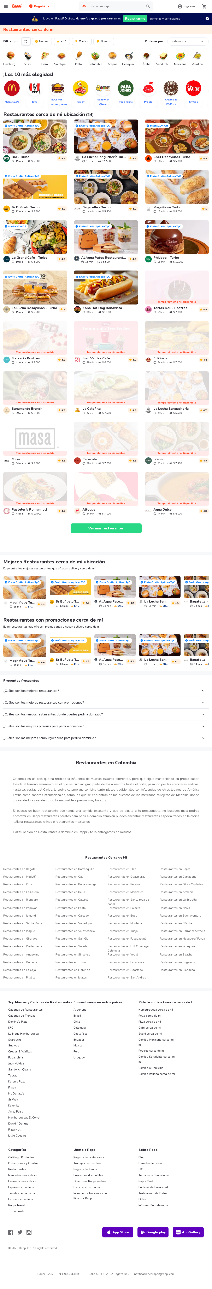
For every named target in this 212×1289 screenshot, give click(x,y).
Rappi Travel (16, 1205)
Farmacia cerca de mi (22, 1181)
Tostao (12, 1076)
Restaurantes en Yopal (123, 955)
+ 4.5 (61, 41)
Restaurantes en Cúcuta (176, 923)
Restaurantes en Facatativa (126, 962)
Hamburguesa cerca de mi (156, 1010)
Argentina (80, 1010)
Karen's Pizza (16, 1082)
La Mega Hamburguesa (23, 1034)
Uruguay (79, 1057)
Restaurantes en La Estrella (178, 900)
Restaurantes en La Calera (21, 892)
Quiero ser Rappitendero (89, 1181)
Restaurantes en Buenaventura (180, 916)
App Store (117, 1232)
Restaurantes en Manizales (125, 892)
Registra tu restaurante (88, 1157)
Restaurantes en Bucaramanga (75, 884)
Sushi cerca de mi (150, 1034)
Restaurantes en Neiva (175, 908)
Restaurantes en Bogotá (19, 869)
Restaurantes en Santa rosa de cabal (128, 902)
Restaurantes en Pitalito (19, 978)
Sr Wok (13, 1100)
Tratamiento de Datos (153, 1193)
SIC (141, 1169)
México (78, 1045)
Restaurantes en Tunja (123, 931)
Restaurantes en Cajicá (175, 869)
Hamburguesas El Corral (24, 1118)
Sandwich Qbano (19, 1070)
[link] (35, 141)
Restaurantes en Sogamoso (178, 962)
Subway (13, 1045)
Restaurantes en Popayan (20, 908)
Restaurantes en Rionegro (20, 900)
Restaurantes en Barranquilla (74, 869)
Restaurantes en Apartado (125, 970)
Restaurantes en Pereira (124, 884)
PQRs (142, 1199)
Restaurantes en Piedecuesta (22, 946)
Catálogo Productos (21, 1157)
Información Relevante (153, 1205)
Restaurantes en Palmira (124, 908)
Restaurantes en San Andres (127, 978)
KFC (10, 1028)
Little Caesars (17, 1136)
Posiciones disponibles (88, 1175)
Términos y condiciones (164, 19)
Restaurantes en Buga (122, 916)
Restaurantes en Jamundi (19, 916)
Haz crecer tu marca (86, 1187)
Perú (76, 1051)
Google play (153, 1232)
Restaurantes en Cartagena (178, 877)
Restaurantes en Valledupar (74, 923)
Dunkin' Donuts (18, 1124)
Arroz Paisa (15, 1112)
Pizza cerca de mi (150, 1022)
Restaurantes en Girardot (20, 939)
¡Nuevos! (103, 41)
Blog (142, 1157)
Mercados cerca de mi (22, 1175)
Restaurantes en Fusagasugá (127, 939)
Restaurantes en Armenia (177, 892)
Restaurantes (17, 1169)
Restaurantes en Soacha (176, 955)
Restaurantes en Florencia (72, 970)
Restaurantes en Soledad (72, 946)
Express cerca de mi (21, 1187)
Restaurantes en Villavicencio (75, 931)
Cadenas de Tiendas (21, 1016)
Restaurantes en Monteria (125, 923)
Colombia (79, 1028)
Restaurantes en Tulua (70, 962)
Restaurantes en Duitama (20, 962)
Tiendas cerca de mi (21, 1193)
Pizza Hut (14, 1130)
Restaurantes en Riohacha (177, 970)
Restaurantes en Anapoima (21, 955)
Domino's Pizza (18, 1022)
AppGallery (188, 1232)
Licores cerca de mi (21, 1199)
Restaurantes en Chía (122, 869)
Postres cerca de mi (151, 1051)
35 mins (81, 41)
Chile (76, 1022)
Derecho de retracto (152, 1163)
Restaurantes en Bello (70, 892)
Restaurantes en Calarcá (71, 900)
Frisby (12, 1088)
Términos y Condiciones (154, 1175)
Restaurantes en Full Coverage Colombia (128, 948)
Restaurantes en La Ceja (19, 970)
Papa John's (16, 1057)
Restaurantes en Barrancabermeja (182, 931)
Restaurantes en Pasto (70, 908)
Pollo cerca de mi (150, 1016)
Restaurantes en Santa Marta (22, 923)
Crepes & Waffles (20, 1051)
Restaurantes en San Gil (71, 939)
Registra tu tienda (85, 1169)
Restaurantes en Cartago (72, 916)
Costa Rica (80, 1034)
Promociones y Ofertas (23, 1163)
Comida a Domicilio (151, 1068)
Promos (41, 41)
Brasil (77, 1016)
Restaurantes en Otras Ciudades (181, 884)
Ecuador (78, 1040)
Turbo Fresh (16, 1211)
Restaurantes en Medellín (20, 877)
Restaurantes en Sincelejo (72, 955)
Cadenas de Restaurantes (25, 1010)
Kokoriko (13, 1106)
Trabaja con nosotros (87, 1163)
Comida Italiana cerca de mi (157, 1074)
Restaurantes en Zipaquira (177, 946)
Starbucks (15, 1040)
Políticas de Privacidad (153, 1187)
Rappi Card (146, 1181)
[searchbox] (115, 6)
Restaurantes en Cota (17, 884)
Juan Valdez (16, 1064)
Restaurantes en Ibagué (19, 931)
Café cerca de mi (150, 1028)
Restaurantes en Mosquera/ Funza (182, 939)
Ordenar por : (155, 41)
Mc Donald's (16, 1094)
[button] (39, 6)
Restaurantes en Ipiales (71, 978)
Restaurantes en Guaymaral (126, 877)
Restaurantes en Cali (69, 877)
